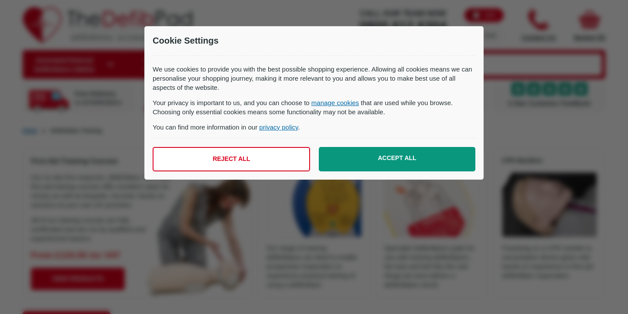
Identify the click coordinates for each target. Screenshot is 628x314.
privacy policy (278, 127)
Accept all (397, 157)
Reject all (231, 158)
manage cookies (335, 102)
